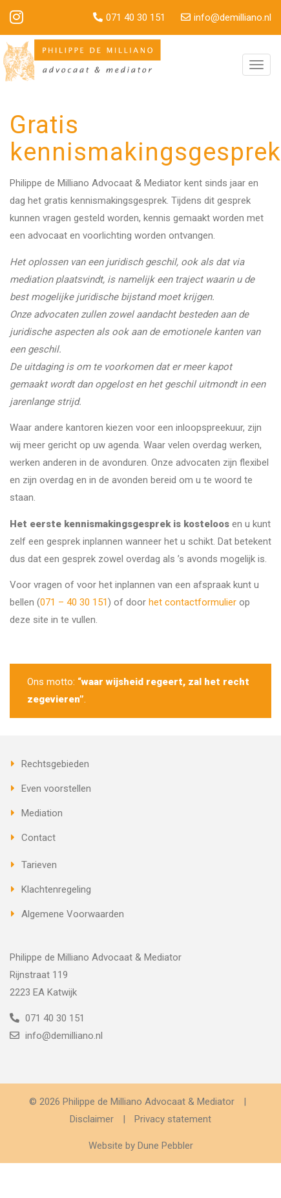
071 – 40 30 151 (74, 602)
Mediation (42, 813)
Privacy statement (172, 1119)
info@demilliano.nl (232, 17)
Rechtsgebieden (55, 764)
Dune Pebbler (165, 1145)
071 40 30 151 (135, 17)
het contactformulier (192, 602)
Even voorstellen (56, 788)
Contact (38, 838)
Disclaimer (92, 1119)
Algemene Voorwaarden (72, 914)
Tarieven (39, 865)
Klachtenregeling (56, 889)
